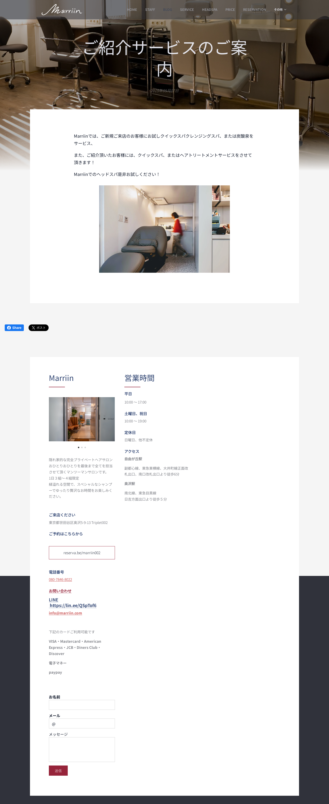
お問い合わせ (60, 590)
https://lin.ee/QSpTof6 (73, 605)
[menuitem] (123, 10)
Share (14, 328)
